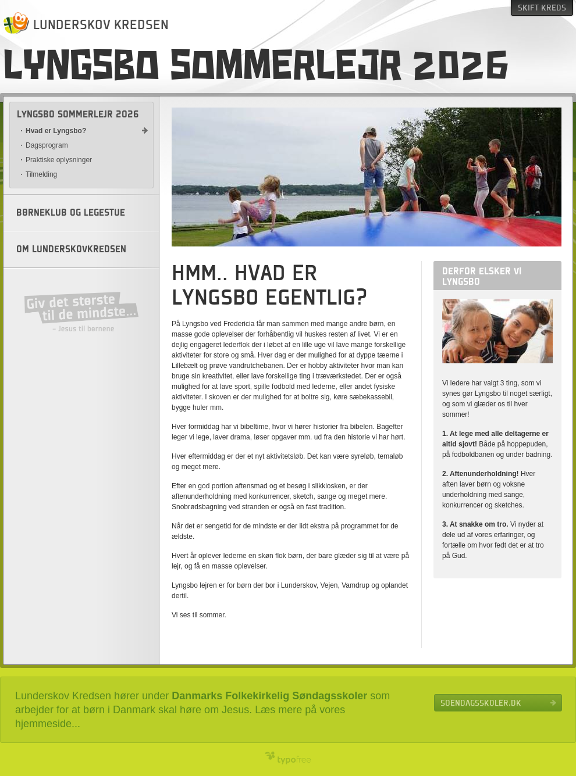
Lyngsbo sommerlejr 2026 (78, 114)
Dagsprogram (47, 145)
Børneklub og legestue (70, 213)
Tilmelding (41, 174)
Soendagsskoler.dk (480, 702)
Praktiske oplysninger (59, 160)
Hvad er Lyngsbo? (56, 131)
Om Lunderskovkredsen (71, 249)
